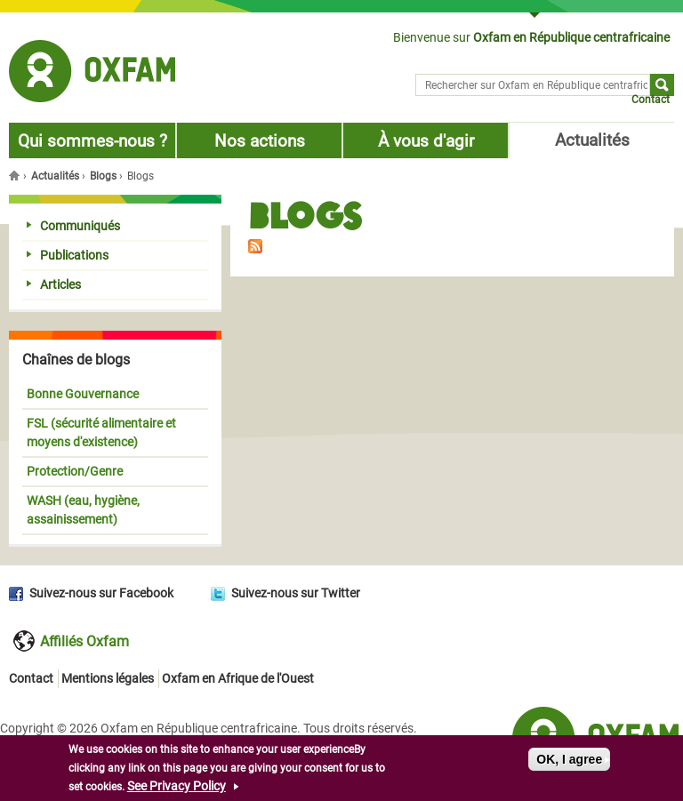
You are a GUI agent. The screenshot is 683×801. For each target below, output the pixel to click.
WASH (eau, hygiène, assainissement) (83, 509)
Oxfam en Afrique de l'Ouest (238, 678)
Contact (650, 99)
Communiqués (73, 226)
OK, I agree (569, 760)
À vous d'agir (426, 141)
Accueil (16, 175)
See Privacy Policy (176, 787)
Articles (54, 284)
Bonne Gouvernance (83, 394)
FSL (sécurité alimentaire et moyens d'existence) (101, 432)
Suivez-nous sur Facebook (101, 593)
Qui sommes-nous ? (92, 141)
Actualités (592, 140)
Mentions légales (107, 678)
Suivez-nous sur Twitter (295, 593)
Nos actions (259, 141)
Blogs (103, 176)
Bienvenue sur (531, 37)
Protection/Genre (75, 471)
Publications (67, 255)
